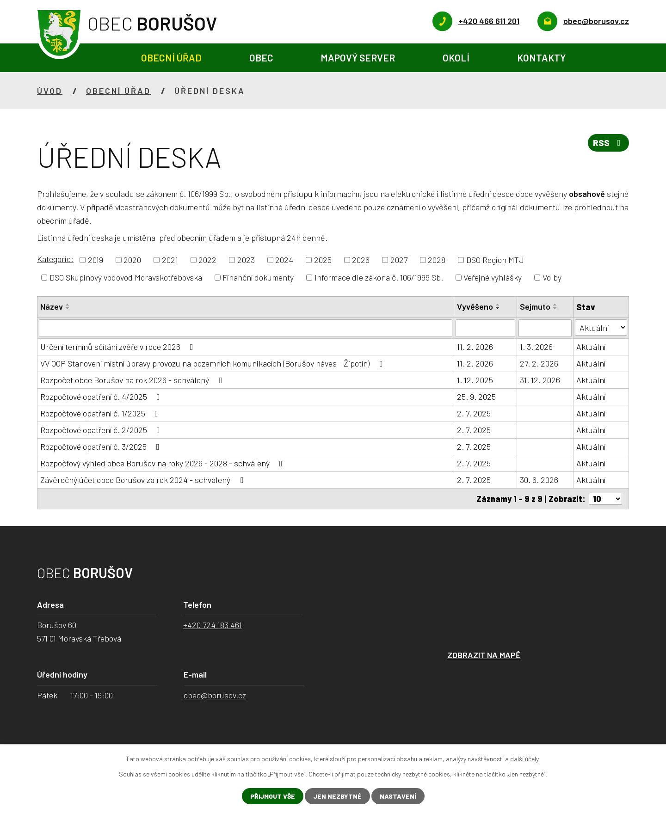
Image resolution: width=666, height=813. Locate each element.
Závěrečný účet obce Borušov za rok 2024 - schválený (143, 480)
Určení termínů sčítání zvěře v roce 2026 (118, 347)
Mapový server (358, 57)
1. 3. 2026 (536, 347)
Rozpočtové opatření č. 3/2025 (101, 446)
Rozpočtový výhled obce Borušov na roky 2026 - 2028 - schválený (163, 463)
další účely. (525, 759)
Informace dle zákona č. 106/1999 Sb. (378, 277)
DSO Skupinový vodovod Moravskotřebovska (125, 277)
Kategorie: (55, 259)
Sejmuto (535, 306)
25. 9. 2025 (476, 396)
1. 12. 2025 (475, 380)
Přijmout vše (272, 796)
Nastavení (398, 796)
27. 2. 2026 (539, 363)
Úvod (93, 58)
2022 (207, 260)
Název (51, 306)
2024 (284, 260)
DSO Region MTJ (495, 260)
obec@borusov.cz (215, 695)
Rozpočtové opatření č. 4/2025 (102, 396)
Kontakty (541, 57)
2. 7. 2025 (474, 413)
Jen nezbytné (337, 796)
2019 (95, 260)
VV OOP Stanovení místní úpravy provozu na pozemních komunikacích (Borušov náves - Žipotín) (213, 363)
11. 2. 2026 (475, 347)
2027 (398, 260)
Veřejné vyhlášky (492, 277)
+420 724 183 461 (212, 625)
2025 (323, 260)
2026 (361, 260)
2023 (246, 260)
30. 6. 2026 (539, 480)
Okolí (456, 57)
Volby (552, 277)
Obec (261, 57)
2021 (170, 260)
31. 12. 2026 (540, 380)
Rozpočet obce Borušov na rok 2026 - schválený (133, 380)
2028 (436, 260)
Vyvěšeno (475, 306)
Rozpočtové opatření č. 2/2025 (102, 430)
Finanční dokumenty (258, 277)
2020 (132, 260)
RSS (608, 143)
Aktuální (590, 347)
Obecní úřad (171, 57)
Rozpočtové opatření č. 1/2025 (101, 413)
